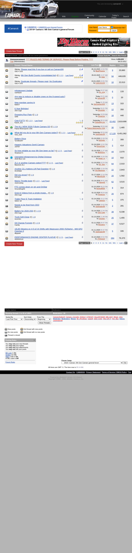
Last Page (69, 75)
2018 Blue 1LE (20, 159)
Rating (80, 65)
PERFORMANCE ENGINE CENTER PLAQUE (35, 237)
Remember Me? (118, 28)
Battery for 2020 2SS (24, 211)
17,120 (113, 133)
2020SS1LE (19, 239)
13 (112, 103)
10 (112, 82)
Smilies (8, 355)
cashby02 (18, 92)
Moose (73, 319)
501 (114, 52)
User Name (93, 27)
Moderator (57, 319)
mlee (16, 77)
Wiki (64, 16)
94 (112, 76)
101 (110, 52)
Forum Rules (10, 362)
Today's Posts (115, 16)
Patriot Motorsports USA (23, 129)
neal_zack (18, 135)
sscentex (18, 219)
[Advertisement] (29, 277)
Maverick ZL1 (19, 165)
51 (106, 52)
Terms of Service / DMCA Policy (114, 372)
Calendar (102, 16)
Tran (12, 61)
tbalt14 (17, 104)
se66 (16, 117)
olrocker (102, 219)
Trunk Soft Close (22, 217)
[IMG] (8, 356)
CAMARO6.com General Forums (50, 27)
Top (129, 372)
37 (112, 224)
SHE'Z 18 (18, 201)
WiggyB (102, 182)
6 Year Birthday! (22, 108)
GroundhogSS (20, 189)
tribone (122, 319)
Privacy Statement (93, 372)
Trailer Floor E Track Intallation (28, 199)
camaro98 (18, 98)
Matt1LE (18, 207)
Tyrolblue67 (19, 141)
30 (112, 127)
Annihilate (18, 171)
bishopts (102, 140)
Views (122, 65)
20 (112, 176)
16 (112, 115)
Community (89, 16)
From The (40, 317)
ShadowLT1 (19, 153)
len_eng (102, 92)
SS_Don (102, 164)
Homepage (39, 16)
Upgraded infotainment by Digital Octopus (33, 157)
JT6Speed (101, 239)
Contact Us (70, 372)
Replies (113, 65)
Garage (53, 16)
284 (112, 238)
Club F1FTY (20, 120)
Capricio (102, 200)
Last (121, 52)
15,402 (113, 121)
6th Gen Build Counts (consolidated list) (38, 75)
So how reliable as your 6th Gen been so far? (35, 151)
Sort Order (28, 317)
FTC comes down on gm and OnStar (31, 187)
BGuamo (101, 225)
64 (112, 164)
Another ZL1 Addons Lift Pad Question (32, 169)
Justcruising (19, 183)
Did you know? (21, 175)
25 (112, 218)
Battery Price (20, 138)
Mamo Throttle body (23, 181)
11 (103, 52)
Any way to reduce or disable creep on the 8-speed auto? (40, 96)
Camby (17, 225)
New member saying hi (25, 102)
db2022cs (101, 152)
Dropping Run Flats (23, 114)
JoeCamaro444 (99, 104)
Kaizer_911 (19, 123)
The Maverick (100, 170)
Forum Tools (103, 56)
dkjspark (18, 233)
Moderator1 (66, 319)
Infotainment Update (24, 90)
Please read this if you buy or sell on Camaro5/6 (42, 69)
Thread (17, 65)
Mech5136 (101, 176)
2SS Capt (18, 111)
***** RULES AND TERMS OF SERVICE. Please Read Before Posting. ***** (59, 59)
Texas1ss (101, 116)
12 (112, 109)
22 (112, 170)
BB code (9, 353)
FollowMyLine (100, 122)
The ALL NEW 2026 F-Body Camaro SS (32, 126)
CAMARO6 (31, 27)
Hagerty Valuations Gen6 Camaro (29, 145)
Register (75, 16)
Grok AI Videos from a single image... (31, 193)
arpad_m (101, 158)
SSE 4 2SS (19, 71)
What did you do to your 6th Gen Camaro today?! (36, 132)
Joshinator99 (100, 134)
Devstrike (101, 110)
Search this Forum (119, 56)
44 (112, 152)
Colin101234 (100, 83)
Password (92, 30)
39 (112, 212)
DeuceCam (101, 146)
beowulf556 (100, 188)
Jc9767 (17, 147)
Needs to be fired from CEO (27, 205)
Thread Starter (27, 65)
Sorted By (9, 317)
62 (112, 182)
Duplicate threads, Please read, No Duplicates (41, 81)
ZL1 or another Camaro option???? (30, 163)
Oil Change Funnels (23, 223)
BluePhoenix (100, 71)
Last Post (95, 65)
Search (126, 16)
